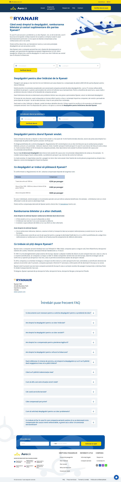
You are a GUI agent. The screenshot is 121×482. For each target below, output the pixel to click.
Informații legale (86, 457)
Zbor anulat (63, 464)
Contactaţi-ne (101, 461)
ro (109, 2)
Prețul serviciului (71, 479)
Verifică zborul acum (101, 8)
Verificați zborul (25, 70)
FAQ (73, 8)
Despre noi (66, 8)
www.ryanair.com (19, 292)
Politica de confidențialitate (98, 479)
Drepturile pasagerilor (51, 8)
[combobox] (35, 66)
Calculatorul (64, 204)
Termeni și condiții (83, 479)
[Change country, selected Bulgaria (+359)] (54, 444)
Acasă (43, 8)
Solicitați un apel (91, 444)
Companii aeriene (86, 461)
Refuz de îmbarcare (65, 467)
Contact (80, 8)
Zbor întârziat (64, 461)
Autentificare (101, 2)
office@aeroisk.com (15, 2)
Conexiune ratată (65, 471)
